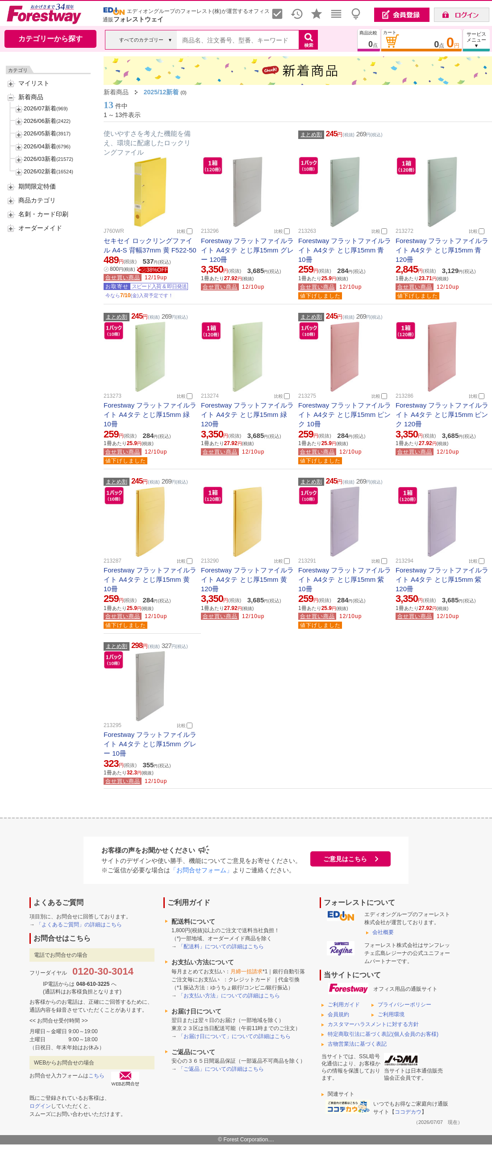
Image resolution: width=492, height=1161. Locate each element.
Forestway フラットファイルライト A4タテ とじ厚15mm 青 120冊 (442, 250)
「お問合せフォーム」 (201, 870)
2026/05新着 (40, 133)
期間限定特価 (37, 186)
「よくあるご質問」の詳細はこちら (79, 924)
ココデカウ (408, 1112)
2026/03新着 (40, 159)
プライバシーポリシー (404, 1004)
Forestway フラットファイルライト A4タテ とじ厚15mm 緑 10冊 (150, 414)
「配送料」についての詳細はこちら (221, 946)
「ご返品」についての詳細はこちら (221, 1069)
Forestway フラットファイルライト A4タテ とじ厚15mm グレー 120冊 (247, 250)
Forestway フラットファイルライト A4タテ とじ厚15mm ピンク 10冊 (344, 414)
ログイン (40, 1106)
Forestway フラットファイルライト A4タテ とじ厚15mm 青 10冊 (344, 250)
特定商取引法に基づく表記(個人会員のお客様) (383, 1034)
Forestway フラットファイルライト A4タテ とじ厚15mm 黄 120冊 (247, 579)
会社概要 (383, 932)
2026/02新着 (40, 171)
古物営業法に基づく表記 (357, 1044)
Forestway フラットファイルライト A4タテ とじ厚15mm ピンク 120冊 (442, 414)
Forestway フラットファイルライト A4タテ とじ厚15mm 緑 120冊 (247, 414)
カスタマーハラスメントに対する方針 (373, 1024)
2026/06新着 (40, 121)
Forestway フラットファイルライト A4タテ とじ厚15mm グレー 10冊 (150, 744)
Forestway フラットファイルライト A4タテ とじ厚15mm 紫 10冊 (344, 579)
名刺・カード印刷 (43, 214)
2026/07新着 (40, 108)
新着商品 (30, 97)
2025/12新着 (161, 92)
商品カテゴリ (37, 200)
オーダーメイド (40, 227)
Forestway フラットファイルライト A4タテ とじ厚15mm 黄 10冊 (150, 579)
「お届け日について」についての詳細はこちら (234, 1036)
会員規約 (338, 1014)
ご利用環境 (391, 1014)
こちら (96, 1076)
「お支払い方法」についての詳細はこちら (229, 996)
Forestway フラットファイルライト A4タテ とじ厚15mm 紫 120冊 (442, 579)
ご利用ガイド (344, 1004)
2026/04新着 (40, 146)
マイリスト (34, 83)
